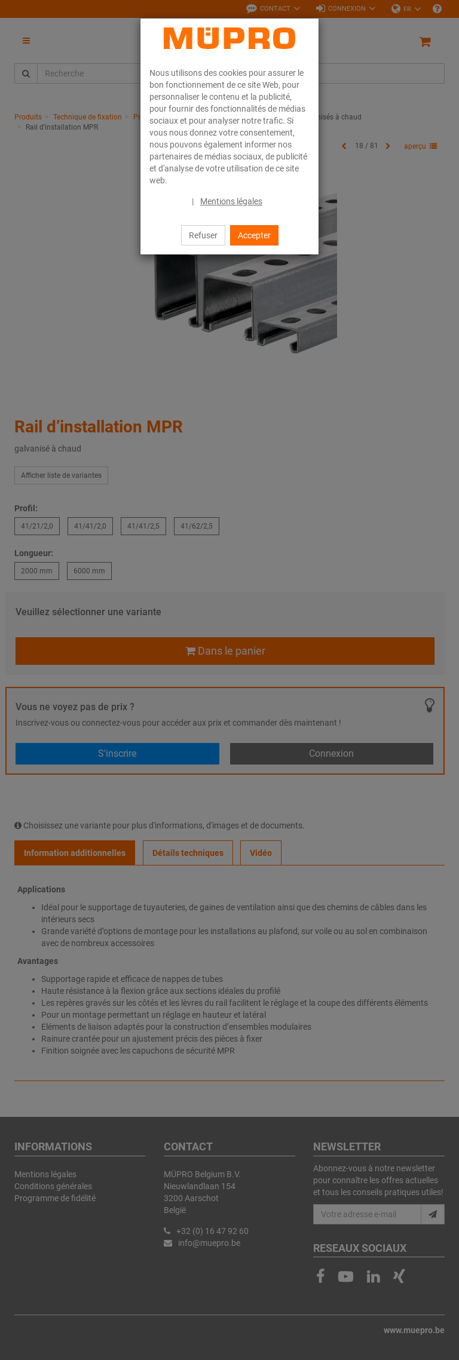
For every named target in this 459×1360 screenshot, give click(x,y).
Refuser (203, 235)
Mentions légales (231, 201)
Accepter (254, 235)
